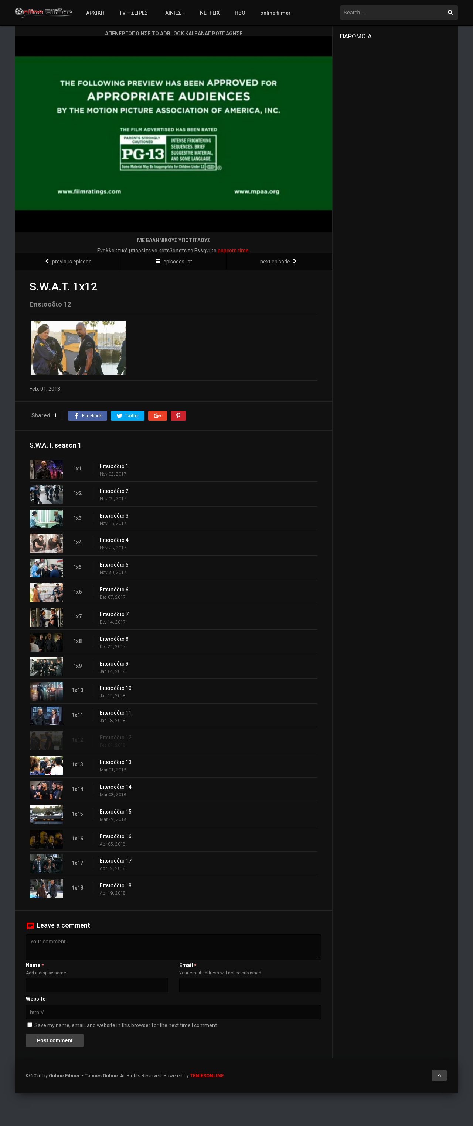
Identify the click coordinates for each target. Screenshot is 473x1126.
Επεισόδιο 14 (116, 787)
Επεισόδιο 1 (114, 466)
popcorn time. (234, 250)
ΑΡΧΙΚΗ (95, 13)
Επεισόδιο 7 (114, 614)
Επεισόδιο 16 (116, 836)
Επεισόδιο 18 (116, 885)
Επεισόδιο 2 (114, 491)
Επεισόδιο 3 (114, 516)
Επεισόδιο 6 (114, 590)
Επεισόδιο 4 (114, 540)
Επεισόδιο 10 (116, 688)
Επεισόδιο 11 (116, 713)
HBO (240, 13)
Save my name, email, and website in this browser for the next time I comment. (126, 1025)
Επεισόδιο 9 (114, 664)
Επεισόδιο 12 (116, 737)
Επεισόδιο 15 (116, 812)
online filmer (275, 13)
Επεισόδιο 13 (116, 762)
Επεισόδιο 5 (114, 565)
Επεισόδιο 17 (116, 861)
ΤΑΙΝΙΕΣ (172, 13)
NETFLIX (210, 13)
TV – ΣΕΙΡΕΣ (133, 13)
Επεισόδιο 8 (114, 639)
